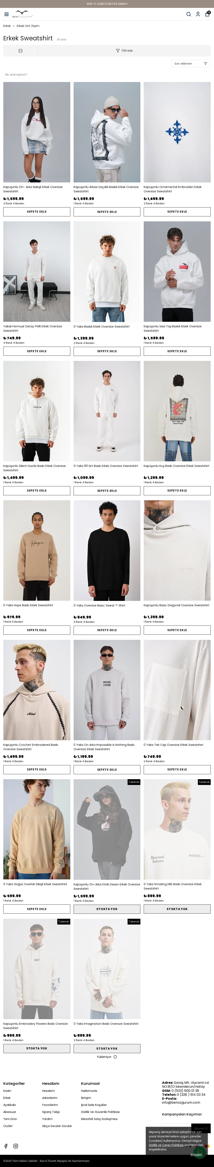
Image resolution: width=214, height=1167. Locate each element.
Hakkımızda (89, 1091)
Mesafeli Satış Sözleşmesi (99, 1119)
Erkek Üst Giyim (28, 26)
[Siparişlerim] (198, 14)
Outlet (8, 1126)
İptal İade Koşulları (94, 1105)
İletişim (86, 1098)
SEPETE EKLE (37, 212)
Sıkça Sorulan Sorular (57, 1126)
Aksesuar (9, 1112)
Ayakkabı (9, 1105)
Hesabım (48, 1091)
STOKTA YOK (106, 909)
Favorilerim (50, 1105)
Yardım (47, 1119)
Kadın (7, 1091)
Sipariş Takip (51, 1112)
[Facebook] (5, 1146)
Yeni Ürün (10, 1119)
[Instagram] (15, 1146)
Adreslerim (49, 1098)
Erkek (9, 26)
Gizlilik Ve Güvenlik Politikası (100, 1112)
